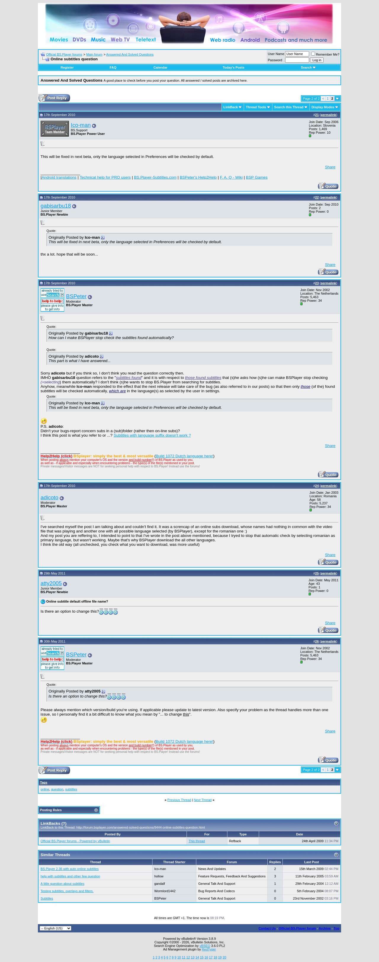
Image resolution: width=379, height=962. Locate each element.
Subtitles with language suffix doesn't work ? (152, 435)
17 (211, 957)
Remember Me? (325, 54)
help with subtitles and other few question (70, 876)
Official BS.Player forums (64, 54)
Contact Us (267, 928)
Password (275, 60)
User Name (276, 54)
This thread (197, 841)
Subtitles (47, 898)
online (45, 789)
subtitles (71, 789)
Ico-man (81, 125)
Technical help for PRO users (105, 177)
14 (197, 957)
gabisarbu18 (56, 206)
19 (219, 957)
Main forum (94, 54)
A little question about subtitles (62, 883)
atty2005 (51, 583)
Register (67, 67)
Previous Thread (179, 800)
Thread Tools (256, 107)
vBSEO (205, 946)
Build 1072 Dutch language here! (184, 456)
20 (224, 957)
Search (308, 67)
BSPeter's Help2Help (198, 177)
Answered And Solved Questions (130, 54)
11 (183, 957)
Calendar (160, 67)
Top (336, 928)
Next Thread (203, 800)
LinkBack (231, 107)
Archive (325, 928)
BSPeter (76, 296)
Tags (43, 782)
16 (206, 957)
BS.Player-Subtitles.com (155, 177)
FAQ (113, 67)
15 (201, 957)
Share (330, 167)
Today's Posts (233, 67)
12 (188, 957)
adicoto (49, 497)
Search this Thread (288, 107)
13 (193, 957)
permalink (328, 115)
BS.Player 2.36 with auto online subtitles (70, 869)
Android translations (58, 177)
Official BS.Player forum (297, 928)
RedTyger (209, 949)
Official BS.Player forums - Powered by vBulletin (75, 841)
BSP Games (257, 177)
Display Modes (322, 107)
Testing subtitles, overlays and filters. (67, 891)
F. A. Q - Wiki (231, 177)
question (57, 789)
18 (215, 957)
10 (179, 957)
